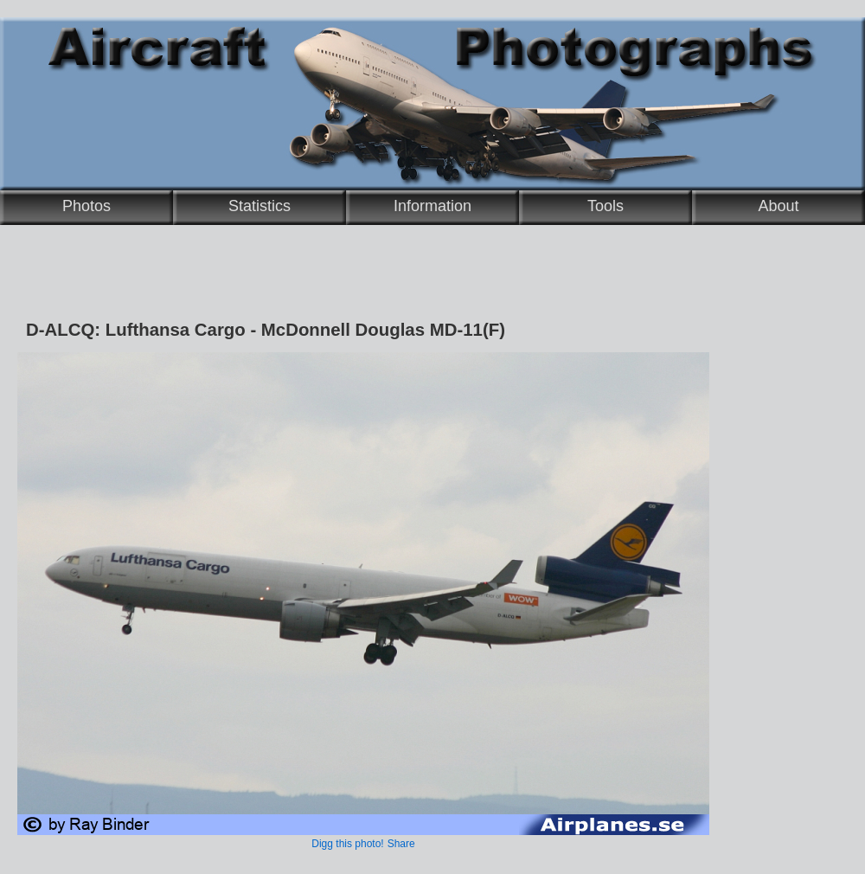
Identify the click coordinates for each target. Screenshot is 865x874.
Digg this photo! (347, 844)
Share (401, 844)
